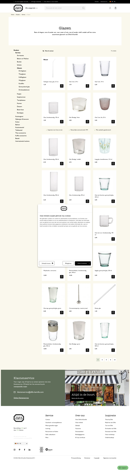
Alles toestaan (84, 263)
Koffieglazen (22, 77)
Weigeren (68, 263)
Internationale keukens (22, 141)
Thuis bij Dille (109, 419)
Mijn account (110, 8)
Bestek (17, 138)
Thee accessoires (20, 133)
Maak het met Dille (110, 422)
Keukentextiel (19, 127)
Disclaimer (87, 458)
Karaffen (21, 83)
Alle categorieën (31, 8)
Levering (47, 428)
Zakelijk (77, 425)
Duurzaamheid (79, 431)
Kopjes (19, 94)
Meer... (47, 437)
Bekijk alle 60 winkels (78, 398)
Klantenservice (104, 1)
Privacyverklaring (76, 458)
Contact (47, 419)
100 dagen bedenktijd (36, 1)
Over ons (80, 415)
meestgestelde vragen (20, 386)
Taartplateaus (21, 100)
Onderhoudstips (109, 437)
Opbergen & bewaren (22, 119)
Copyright (96, 458)
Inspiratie (110, 415)
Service (49, 415)
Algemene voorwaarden (109, 458)
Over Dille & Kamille (81, 419)
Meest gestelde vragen (51, 425)
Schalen (19, 65)
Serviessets (20, 55)
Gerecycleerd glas (24, 87)
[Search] (83, 8)
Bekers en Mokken (23, 58)
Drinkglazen (22, 71)
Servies (23, 14)
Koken (17, 122)
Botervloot (20, 110)
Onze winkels (79, 422)
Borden (19, 62)
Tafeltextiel (18, 130)
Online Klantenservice (21, 398)
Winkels (97, 1)
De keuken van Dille (110, 428)
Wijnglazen (22, 80)
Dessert (19, 106)
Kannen (19, 103)
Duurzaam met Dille (110, 431)
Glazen (19, 68)
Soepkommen (21, 97)
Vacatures (78, 428)
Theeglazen (22, 74)
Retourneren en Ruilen (51, 431)
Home (12, 14)
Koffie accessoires (21, 135)
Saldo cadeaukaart (50, 434)
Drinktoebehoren (24, 90)
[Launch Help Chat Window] (122, 468)
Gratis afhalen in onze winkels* (51, 1)
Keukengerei (19, 116)
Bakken (17, 124)
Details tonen (47, 263)
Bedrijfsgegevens (79, 434)
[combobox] (65, 8)
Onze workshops (109, 434)
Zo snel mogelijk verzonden (21, 1)
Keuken (18, 14)
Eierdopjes (20, 113)
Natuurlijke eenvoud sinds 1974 (79, 130)
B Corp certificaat (80, 437)
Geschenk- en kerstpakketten (53, 422)
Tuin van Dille (109, 425)
